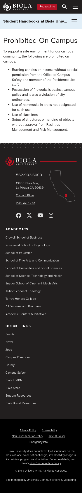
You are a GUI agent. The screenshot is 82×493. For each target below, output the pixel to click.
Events (10, 334)
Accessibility (49, 430)
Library (10, 365)
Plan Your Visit (25, 203)
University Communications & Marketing (51, 480)
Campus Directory (17, 357)
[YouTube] (40, 216)
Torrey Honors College (20, 299)
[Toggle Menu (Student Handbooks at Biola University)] (74, 21)
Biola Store (12, 388)
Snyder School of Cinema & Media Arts (31, 283)
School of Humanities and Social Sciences (33, 268)
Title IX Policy (57, 436)
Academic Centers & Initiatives (25, 314)
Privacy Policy (28, 430)
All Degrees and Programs (23, 306)
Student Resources (18, 395)
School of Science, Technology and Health (33, 276)
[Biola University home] (17, 7)
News (9, 342)
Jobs (8, 350)
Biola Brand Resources (21, 403)
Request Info (47, 6)
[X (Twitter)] (29, 216)
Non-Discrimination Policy (27, 436)
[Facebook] (18, 216)
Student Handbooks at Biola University (38, 21)
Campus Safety (15, 373)
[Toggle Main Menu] (75, 6)
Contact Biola (25, 195)
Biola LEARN (13, 380)
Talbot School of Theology (23, 291)
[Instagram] (51, 216)
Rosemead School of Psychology (27, 245)
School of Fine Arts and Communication (32, 260)
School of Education (18, 253)
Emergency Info (38, 442)
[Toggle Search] (64, 6)
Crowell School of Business (23, 237)
